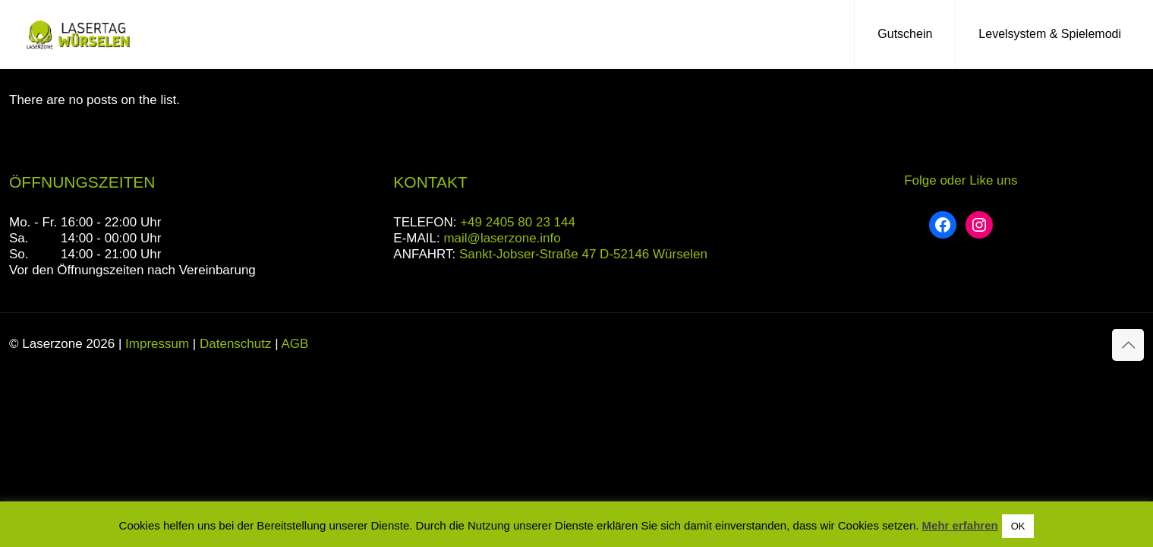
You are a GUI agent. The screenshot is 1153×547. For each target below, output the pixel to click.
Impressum (157, 344)
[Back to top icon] (1128, 345)
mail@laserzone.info (501, 238)
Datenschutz (236, 344)
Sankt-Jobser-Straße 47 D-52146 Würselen (583, 254)
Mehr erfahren (960, 525)
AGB (294, 344)
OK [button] (1018, 526)
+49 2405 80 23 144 (517, 222)
